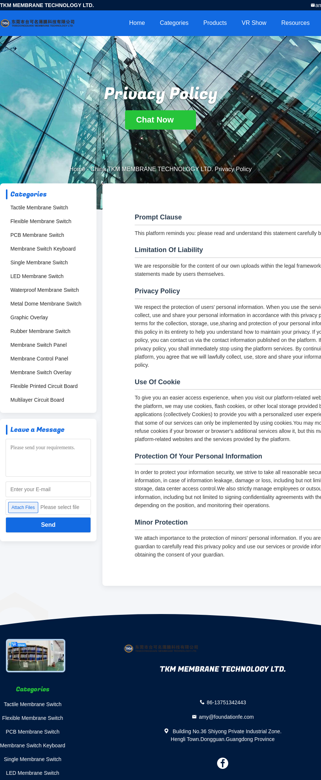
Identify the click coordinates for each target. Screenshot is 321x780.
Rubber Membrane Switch (40, 331)
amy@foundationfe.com (226, 717)
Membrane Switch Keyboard (43, 249)
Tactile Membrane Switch (39, 207)
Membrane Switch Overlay (40, 372)
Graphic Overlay (29, 317)
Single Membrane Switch (39, 262)
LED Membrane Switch (36, 276)
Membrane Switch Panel (38, 345)
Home (137, 23)
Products (215, 23)
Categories (174, 23)
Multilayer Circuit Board (37, 400)
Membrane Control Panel (39, 359)
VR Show (254, 23)
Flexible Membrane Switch (40, 221)
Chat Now (160, 119)
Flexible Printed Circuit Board (44, 386)
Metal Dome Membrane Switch (45, 304)
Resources (295, 23)
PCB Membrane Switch (37, 235)
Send (48, 525)
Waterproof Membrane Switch (44, 290)
